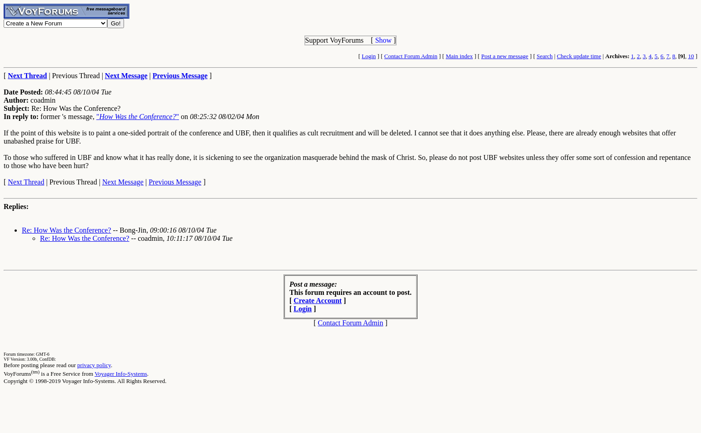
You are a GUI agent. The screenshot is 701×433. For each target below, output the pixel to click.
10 (691, 56)
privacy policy (94, 365)
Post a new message (504, 56)
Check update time (579, 56)
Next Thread (26, 182)
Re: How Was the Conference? (66, 230)
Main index (459, 56)
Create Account (317, 300)
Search (544, 56)
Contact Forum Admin (411, 56)
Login (369, 56)
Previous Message (175, 182)
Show (383, 40)
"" (137, 116)
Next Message (123, 182)
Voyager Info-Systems (120, 373)
